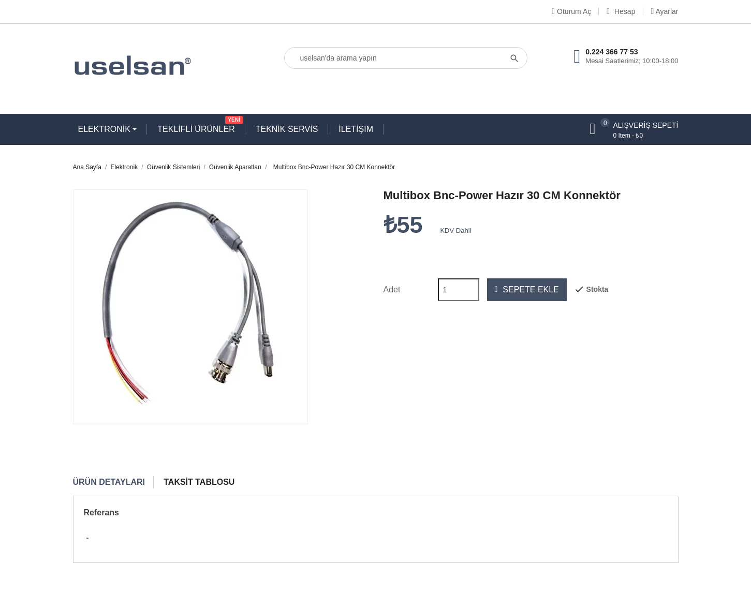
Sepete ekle (527, 289)
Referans (101, 512)
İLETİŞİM (355, 129)
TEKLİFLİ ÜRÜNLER (198, 126)
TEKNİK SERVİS (287, 129)
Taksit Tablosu (199, 482)
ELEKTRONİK (105, 129)
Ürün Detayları (109, 482)
